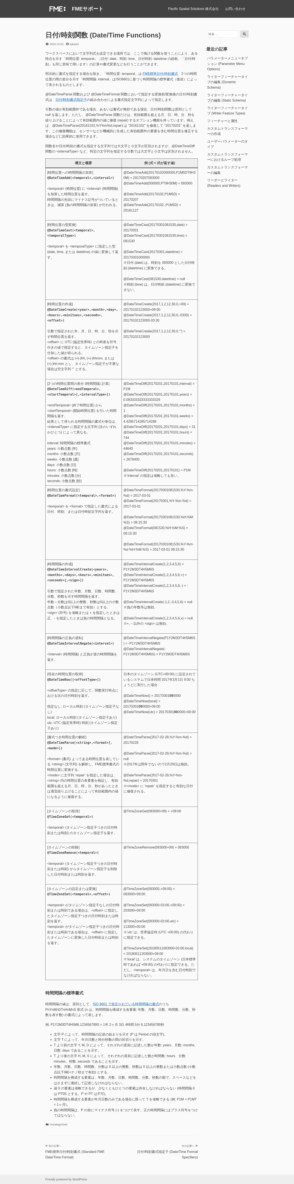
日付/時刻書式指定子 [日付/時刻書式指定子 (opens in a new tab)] (71, 100)
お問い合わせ (235, 9)
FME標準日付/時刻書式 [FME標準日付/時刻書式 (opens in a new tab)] (160, 74)
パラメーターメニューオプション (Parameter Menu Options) (227, 63)
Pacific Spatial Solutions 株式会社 (193, 9)
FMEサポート (88, 9)
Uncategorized (58, 1124)
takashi (74, 44)
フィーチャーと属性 (222, 121)
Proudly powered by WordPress (66, 1179)
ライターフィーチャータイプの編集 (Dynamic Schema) (227, 82)
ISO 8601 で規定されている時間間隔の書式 (126, 1004)
